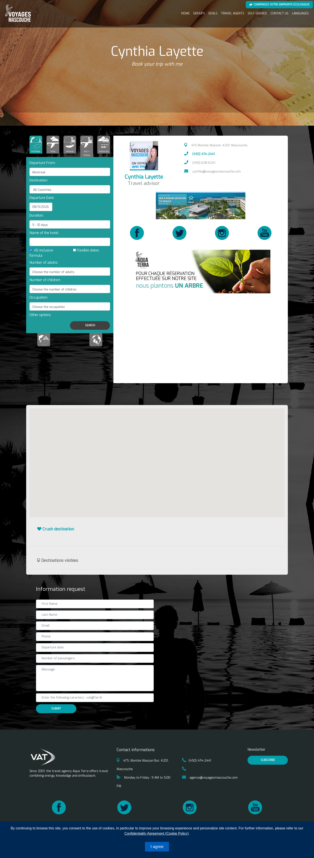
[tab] (35, 145)
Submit (56, 708)
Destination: (38, 180)
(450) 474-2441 (199, 154)
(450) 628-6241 (199, 163)
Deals (212, 13)
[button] (40, 315)
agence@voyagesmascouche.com (210, 778)
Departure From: (42, 163)
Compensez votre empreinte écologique (279, 4)
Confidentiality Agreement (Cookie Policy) (157, 833)
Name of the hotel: (44, 233)
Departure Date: (41, 197)
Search (90, 325)
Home (185, 13)
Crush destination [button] (55, 529)
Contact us (279, 13)
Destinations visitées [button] (57, 560)
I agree (157, 846)
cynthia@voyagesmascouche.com (212, 171)
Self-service (257, 13)
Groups (199, 13)
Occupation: (38, 297)
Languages (300, 13)
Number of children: (45, 280)
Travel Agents (232, 13)
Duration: (36, 215)
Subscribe (268, 760)
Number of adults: (43, 262)
